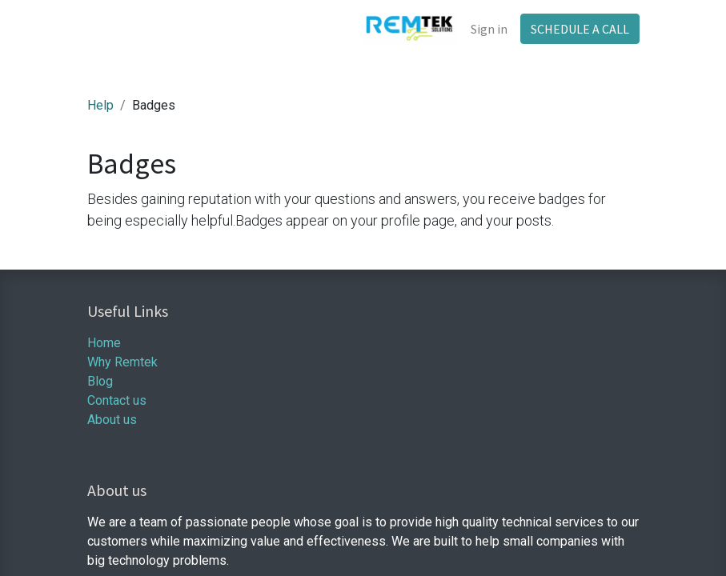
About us (112, 419)
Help (100, 105)
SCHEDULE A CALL (580, 29)
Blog (100, 381)
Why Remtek (122, 362)
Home (104, 342)
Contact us (116, 400)
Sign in (489, 29)
